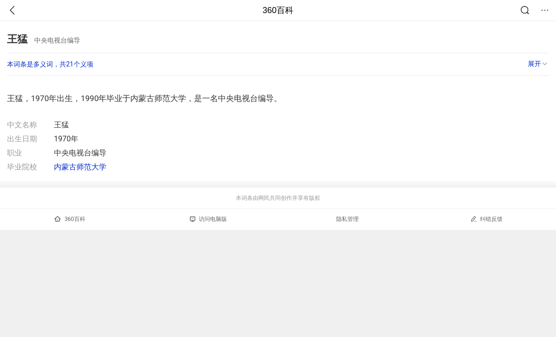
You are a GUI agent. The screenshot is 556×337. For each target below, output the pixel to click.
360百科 (278, 10)
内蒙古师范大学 (80, 166)
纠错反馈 (486, 218)
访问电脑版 (208, 219)
